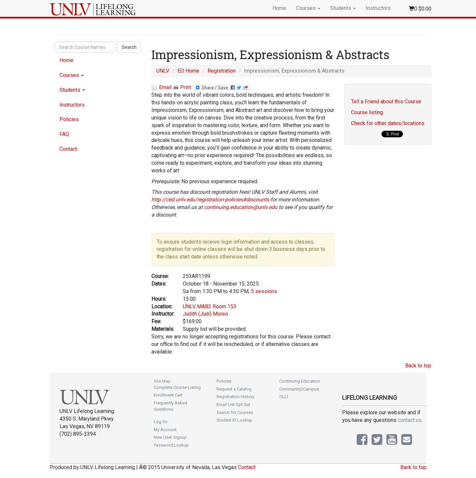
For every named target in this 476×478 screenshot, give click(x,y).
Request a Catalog (234, 389)
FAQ (64, 134)
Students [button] (343, 8)
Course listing (367, 112)
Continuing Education (299, 381)
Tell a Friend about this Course (386, 101)
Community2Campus (299, 389)
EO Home (188, 71)
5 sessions (264, 291)
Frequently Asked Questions (170, 406)
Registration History (235, 396)
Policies (69, 119)
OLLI (283, 396)
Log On (161, 421)
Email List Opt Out (233, 404)
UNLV (162, 71)
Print (182, 87)
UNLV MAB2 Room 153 (209, 306)
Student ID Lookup (234, 420)
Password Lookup (171, 445)
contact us (409, 420)
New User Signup (170, 437)
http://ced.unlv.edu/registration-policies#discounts (210, 199)
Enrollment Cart (168, 395)
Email (161, 87)
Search (129, 47)
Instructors (378, 8)
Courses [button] (308, 8)
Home (279, 8)
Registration (222, 71)
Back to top (418, 365)
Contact (68, 149)
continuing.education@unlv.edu (240, 207)
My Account (165, 429)
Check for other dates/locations (387, 123)
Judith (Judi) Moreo (205, 314)
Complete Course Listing (177, 387)
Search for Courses (235, 412)
